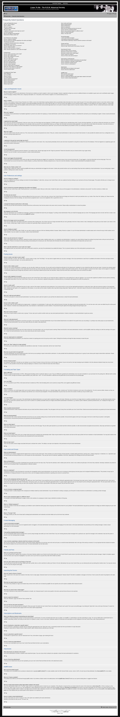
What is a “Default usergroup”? (67, 32)
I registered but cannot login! (9, 28)
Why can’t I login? (7, 29)
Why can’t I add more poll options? (11, 58)
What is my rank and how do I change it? (12, 48)
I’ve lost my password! (8, 32)
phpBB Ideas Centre (63, 678)
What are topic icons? (8, 83)
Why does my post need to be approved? (12, 67)
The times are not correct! (9, 41)
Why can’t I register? (8, 27)
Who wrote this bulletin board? (67, 73)
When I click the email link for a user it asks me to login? (15, 49)
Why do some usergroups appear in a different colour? (72, 30)
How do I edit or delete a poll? (10, 60)
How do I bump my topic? (9, 69)
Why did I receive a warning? (10, 64)
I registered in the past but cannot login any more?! (14, 30)
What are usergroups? (65, 27)
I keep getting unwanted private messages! (69, 39)
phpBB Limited (41, 671)
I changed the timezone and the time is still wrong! (14, 43)
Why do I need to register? (9, 24)
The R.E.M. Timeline (56, 3)
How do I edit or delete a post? (10, 55)
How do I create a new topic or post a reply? (13, 53)
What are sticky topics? (8, 81)
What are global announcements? (11, 78)
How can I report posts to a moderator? (12, 65)
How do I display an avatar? (9, 46)
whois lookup (95, 686)
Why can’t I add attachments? (10, 62)
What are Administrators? (66, 24)
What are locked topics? (9, 82)
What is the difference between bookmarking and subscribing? (73, 60)
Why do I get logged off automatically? (11, 33)
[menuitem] (5, 14)
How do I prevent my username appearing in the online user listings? (18, 40)
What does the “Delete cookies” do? (11, 34)
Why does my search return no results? (69, 51)
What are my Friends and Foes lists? (68, 44)
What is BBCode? (7, 73)
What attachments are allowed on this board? (70, 68)
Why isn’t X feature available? (67, 75)
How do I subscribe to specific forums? (69, 62)
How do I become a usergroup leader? (69, 29)
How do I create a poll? (8, 57)
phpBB (27, 214)
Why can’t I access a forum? (9, 61)
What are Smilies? (7, 76)
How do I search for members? (67, 54)
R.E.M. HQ (65, 3)
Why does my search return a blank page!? (70, 53)
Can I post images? (8, 77)
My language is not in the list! (10, 44)
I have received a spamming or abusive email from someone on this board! (76, 40)
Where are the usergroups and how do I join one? (71, 28)
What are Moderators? (65, 25)
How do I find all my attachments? (68, 69)
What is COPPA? (7, 25)
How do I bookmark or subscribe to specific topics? (71, 61)
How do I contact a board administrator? (69, 77)
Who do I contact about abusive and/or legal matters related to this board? (76, 76)
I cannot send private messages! (67, 37)
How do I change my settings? (10, 39)
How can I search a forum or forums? (68, 50)
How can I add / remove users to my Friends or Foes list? (72, 46)
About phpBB (100, 671)
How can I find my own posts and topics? (69, 55)
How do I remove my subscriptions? (68, 63)
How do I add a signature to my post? (11, 56)
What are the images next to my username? (13, 45)
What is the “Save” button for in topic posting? (13, 66)
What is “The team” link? (66, 33)
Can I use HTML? (7, 74)
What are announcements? (9, 80)
